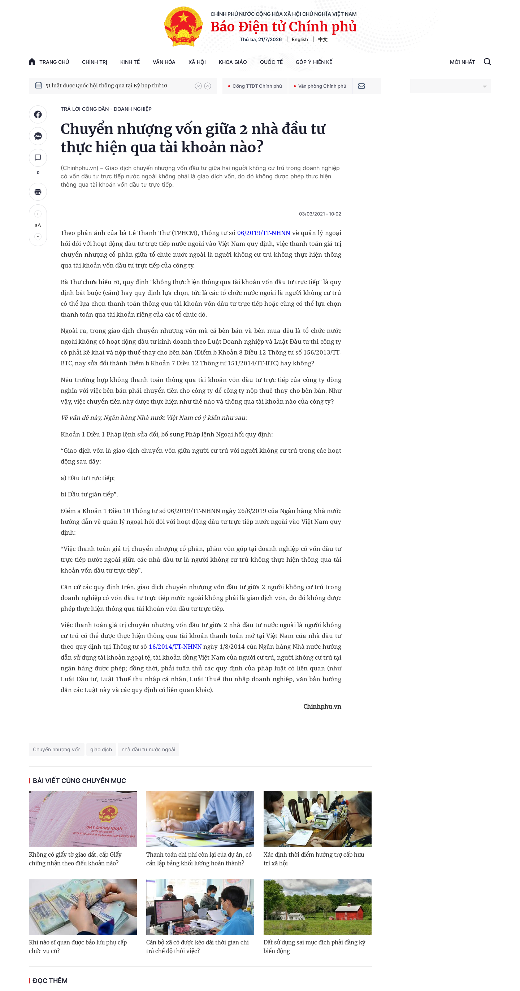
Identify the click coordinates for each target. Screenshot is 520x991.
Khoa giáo (233, 62)
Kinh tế (130, 62)
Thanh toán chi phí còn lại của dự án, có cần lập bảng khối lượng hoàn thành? (199, 859)
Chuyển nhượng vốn (57, 749)
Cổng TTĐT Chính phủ (255, 86)
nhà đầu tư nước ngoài (148, 749)
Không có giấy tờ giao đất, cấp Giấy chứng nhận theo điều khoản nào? (75, 859)
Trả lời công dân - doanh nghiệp (106, 109)
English (300, 39)
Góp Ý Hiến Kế (314, 62)
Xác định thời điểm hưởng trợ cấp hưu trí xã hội (314, 859)
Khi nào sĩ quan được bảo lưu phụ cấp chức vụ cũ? (78, 947)
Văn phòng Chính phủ (320, 86)
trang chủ (49, 61)
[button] (198, 86)
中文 (323, 39)
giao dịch (101, 749)
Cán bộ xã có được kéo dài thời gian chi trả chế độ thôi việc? (197, 947)
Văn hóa (164, 62)
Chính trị (94, 62)
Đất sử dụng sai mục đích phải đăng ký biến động (314, 947)
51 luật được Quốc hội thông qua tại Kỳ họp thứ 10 (106, 85)
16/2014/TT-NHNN (175, 646)
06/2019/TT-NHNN (263, 233)
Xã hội (197, 62)
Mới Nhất (462, 62)
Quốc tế (271, 62)
